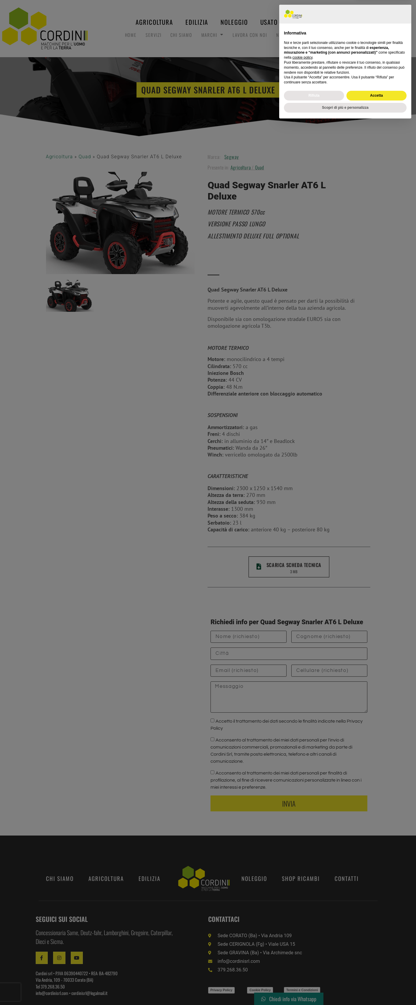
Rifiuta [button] (313, 977)
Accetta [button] (376, 977)
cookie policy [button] (302, 940)
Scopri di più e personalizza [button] (345, 989)
